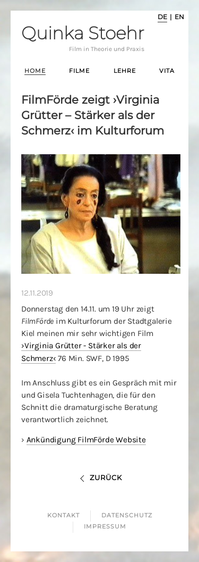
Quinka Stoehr (82, 39)
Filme (79, 70)
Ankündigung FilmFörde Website (86, 439)
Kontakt (63, 515)
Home (35, 70)
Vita (167, 70)
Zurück (99, 477)
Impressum (105, 526)
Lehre (125, 70)
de (162, 17)
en (179, 17)
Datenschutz (126, 515)
